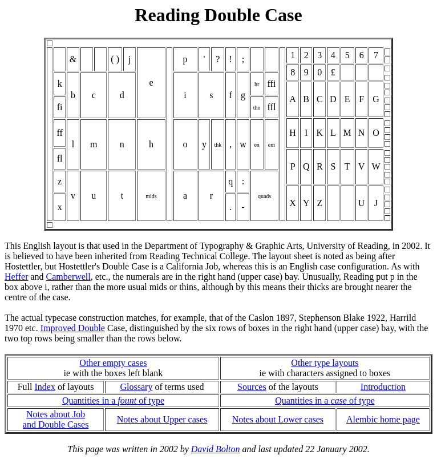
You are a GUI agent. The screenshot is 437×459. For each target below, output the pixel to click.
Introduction (383, 387)
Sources (251, 387)
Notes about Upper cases (162, 419)
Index (45, 387)
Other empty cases (113, 363)
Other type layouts (324, 363)
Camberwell (68, 276)
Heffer (16, 276)
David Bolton (215, 449)
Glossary (136, 387)
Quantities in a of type (113, 400)
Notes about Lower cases (277, 419)
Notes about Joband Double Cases (56, 419)
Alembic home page (383, 419)
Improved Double (73, 328)
